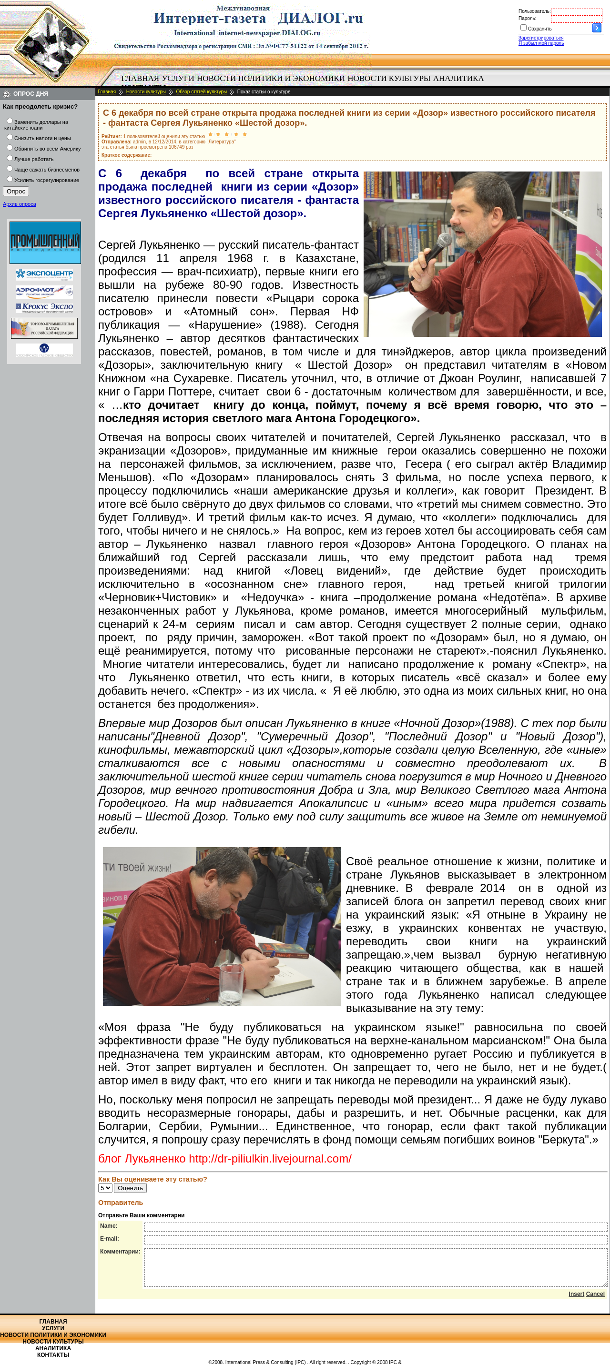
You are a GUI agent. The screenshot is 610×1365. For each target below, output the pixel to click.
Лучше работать (34, 159)
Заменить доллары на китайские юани (36, 125)
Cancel (595, 1301)
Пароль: (527, 18)
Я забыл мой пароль (541, 43)
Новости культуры (388, 78)
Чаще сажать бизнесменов (47, 169)
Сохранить (540, 28)
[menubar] (305, 83)
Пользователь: (534, 11)
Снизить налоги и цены (42, 138)
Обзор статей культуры (201, 91)
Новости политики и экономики (271, 78)
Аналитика (458, 78)
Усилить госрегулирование (46, 180)
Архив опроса (19, 204)
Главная (141, 78)
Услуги (178, 78)
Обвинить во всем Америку (47, 149)
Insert (577, 1301)
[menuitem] (140, 78)
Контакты (53, 1355)
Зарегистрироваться (541, 37)
